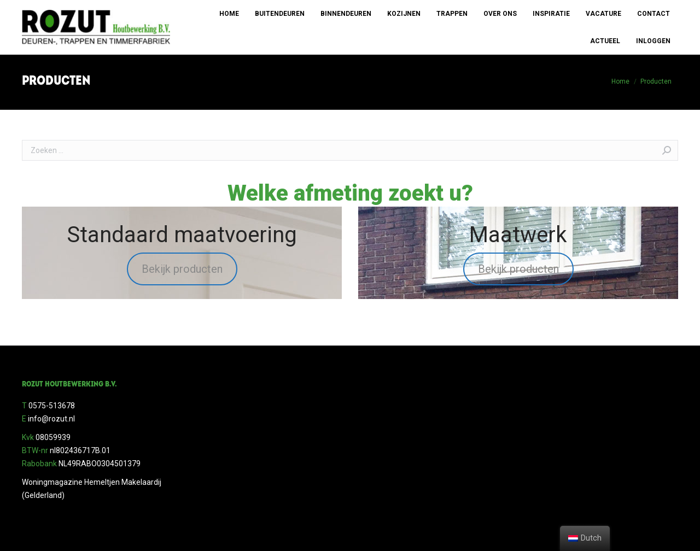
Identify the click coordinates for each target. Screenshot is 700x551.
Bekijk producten (182, 269)
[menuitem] (229, 13)
